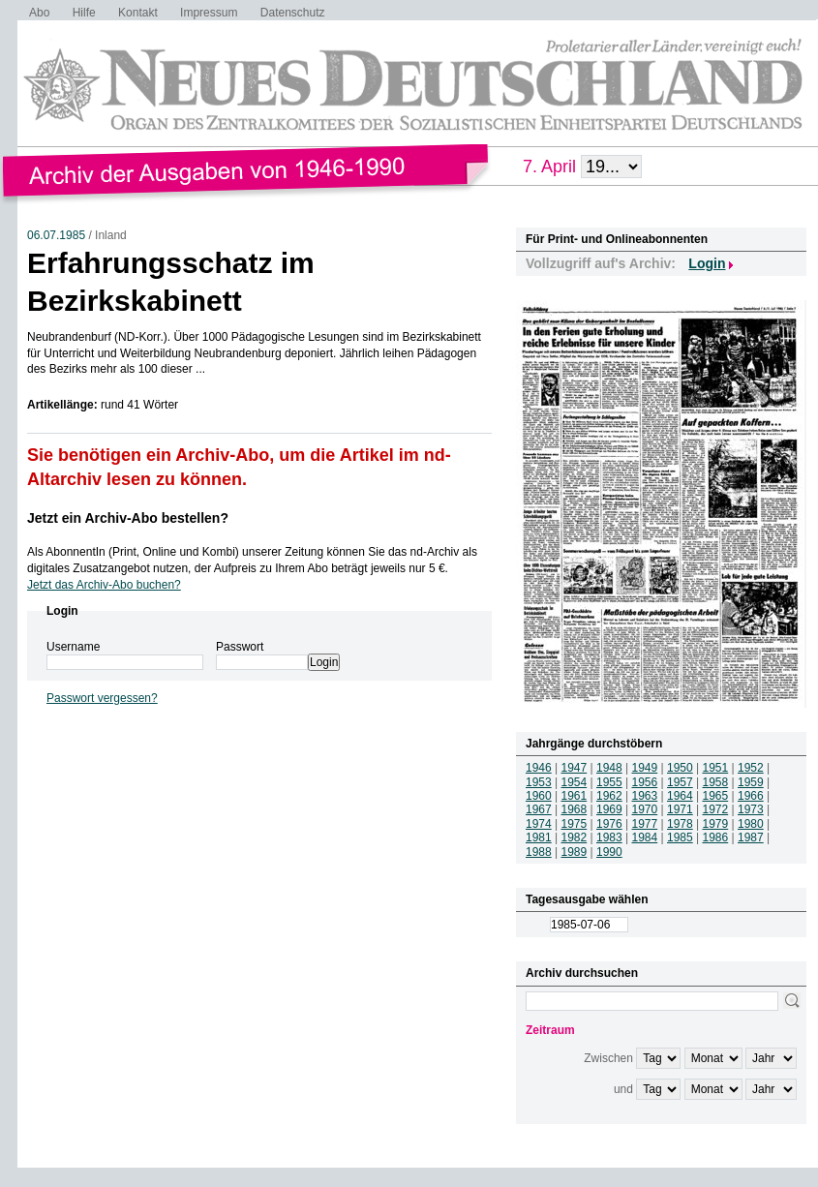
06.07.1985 (56, 235)
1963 (645, 796)
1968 (574, 809)
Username (73, 647)
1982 (574, 837)
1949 (645, 768)
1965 (716, 796)
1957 (680, 782)
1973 (751, 809)
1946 (539, 768)
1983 (609, 837)
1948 (609, 768)
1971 (680, 809)
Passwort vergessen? (102, 698)
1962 (609, 796)
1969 (609, 809)
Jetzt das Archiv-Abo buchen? (104, 585)
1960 (539, 796)
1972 (716, 809)
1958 (716, 782)
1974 (539, 824)
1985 (680, 837)
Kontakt (138, 12)
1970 (645, 809)
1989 (574, 852)
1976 (609, 824)
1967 (539, 809)
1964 (680, 796)
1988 (539, 852)
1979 (716, 824)
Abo (39, 12)
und (623, 1089)
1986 (716, 837)
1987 (751, 837)
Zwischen (608, 1058)
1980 (751, 824)
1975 (574, 824)
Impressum (208, 12)
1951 (716, 768)
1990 (609, 852)
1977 (645, 824)
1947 (574, 768)
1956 (645, 782)
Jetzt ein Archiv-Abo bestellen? (127, 518)
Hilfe (84, 12)
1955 (609, 782)
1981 (539, 837)
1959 (751, 782)
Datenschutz (292, 12)
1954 (574, 782)
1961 (574, 796)
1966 (751, 796)
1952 (751, 768)
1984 (645, 837)
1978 (680, 824)
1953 (539, 782)
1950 (680, 768)
